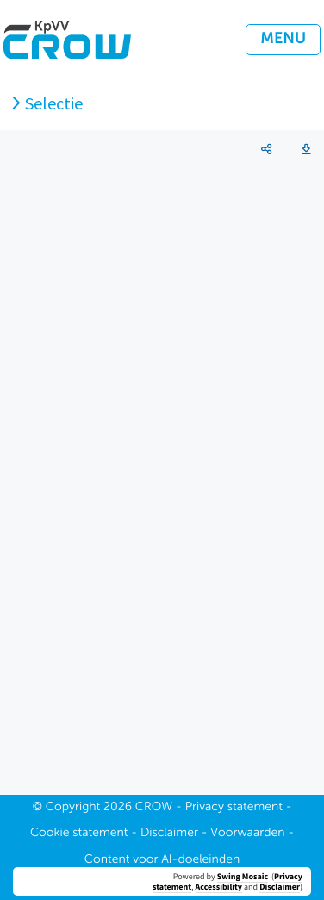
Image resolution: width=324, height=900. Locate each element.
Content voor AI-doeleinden (162, 860)
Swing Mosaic (242, 876)
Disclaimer (279, 886)
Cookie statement (79, 834)
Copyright (73, 808)
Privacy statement (234, 808)
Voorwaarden (247, 834)
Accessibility (219, 886)
